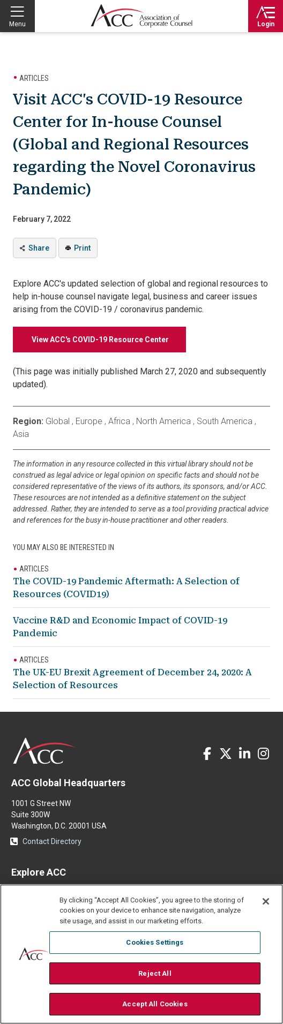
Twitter (225, 753)
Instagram (263, 753)
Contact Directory (52, 841)
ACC (44, 750)
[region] (141, 954)
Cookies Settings (154, 942)
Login (265, 24)
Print (82, 248)
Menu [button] (17, 24)
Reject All (154, 973)
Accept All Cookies (154, 1004)
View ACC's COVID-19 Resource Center (99, 339)
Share (38, 248)
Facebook (206, 753)
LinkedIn (244, 753)
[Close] (266, 901)
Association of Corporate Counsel (141, 16)
